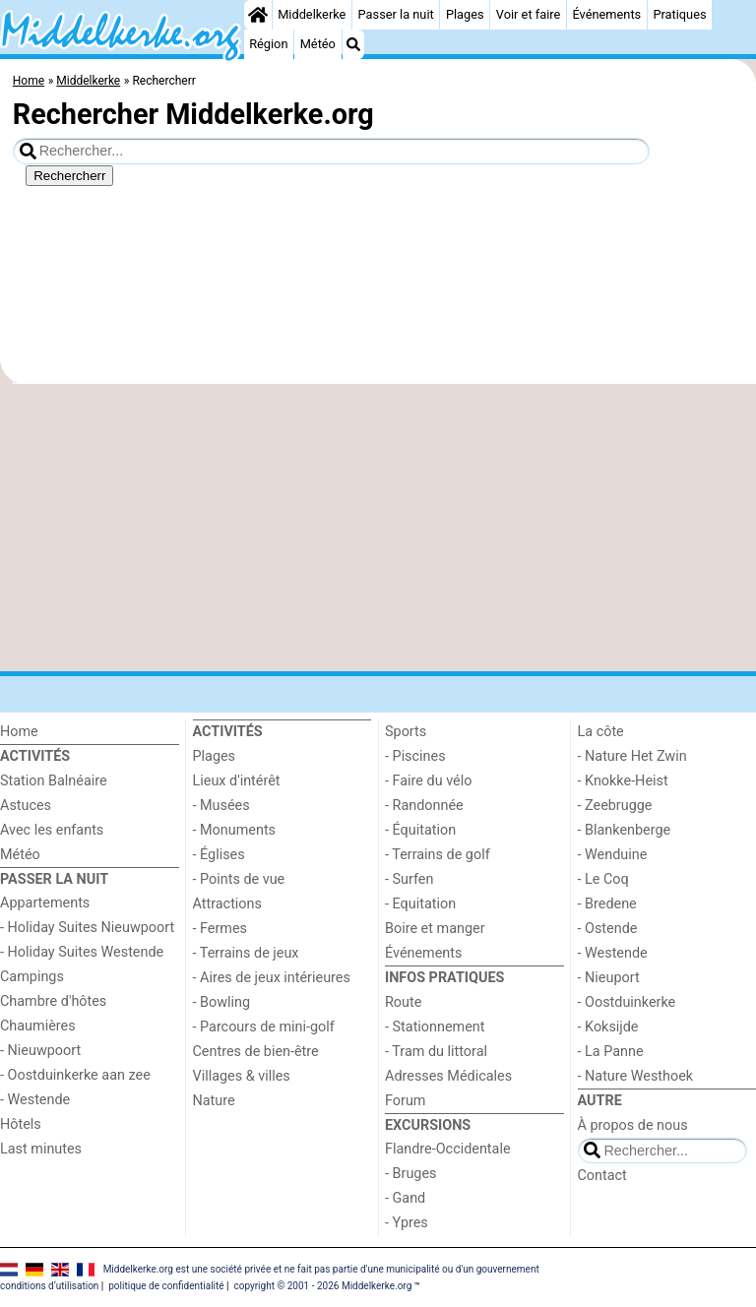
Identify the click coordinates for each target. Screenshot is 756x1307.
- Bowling (222, 1002)
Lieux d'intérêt (237, 781)
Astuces (25, 805)
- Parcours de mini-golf (264, 1027)
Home (19, 731)
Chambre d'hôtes (53, 1001)
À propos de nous (633, 1125)
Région (268, 43)
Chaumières (38, 1026)
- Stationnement (434, 1027)
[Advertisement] (378, 527)
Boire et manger (435, 928)
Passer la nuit (396, 14)
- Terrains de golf (437, 854)
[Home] (258, 15)
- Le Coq (603, 879)
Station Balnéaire (53, 781)
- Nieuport (609, 977)
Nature (214, 1100)
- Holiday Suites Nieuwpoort (87, 927)
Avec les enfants (51, 830)
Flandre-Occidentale (448, 1149)
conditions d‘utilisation (49, 1285)
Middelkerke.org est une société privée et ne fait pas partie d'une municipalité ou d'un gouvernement (321, 1269)
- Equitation (420, 904)
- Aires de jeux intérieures (271, 977)
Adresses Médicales (448, 1076)
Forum (405, 1100)
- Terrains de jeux (246, 953)
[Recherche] (353, 44)
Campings (32, 976)
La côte (601, 731)
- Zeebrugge (615, 805)
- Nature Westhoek (636, 1076)
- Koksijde (608, 1027)
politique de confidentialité (165, 1285)
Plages (465, 14)
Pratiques (679, 14)
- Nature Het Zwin (632, 756)
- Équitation (420, 830)
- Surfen (409, 879)
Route (403, 1002)
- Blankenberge (624, 830)
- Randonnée (424, 805)
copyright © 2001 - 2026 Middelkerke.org (322, 1285)
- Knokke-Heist (623, 781)
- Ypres (406, 1222)
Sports (405, 731)
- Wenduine (613, 854)
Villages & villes (241, 1076)
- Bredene (607, 904)
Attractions (227, 904)
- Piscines (415, 756)
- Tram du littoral (436, 1051)
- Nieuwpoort (40, 1050)
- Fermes (220, 928)
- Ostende (608, 928)
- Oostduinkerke (627, 1002)
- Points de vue (239, 879)
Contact (602, 1175)
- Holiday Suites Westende (81, 952)
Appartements (45, 903)
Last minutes (41, 1149)
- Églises (219, 854)
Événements (606, 14)
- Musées (221, 805)
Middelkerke (312, 14)
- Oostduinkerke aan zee (75, 1075)
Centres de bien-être (256, 1051)
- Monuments (235, 830)
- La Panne (611, 1051)
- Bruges (410, 1173)
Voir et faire (528, 14)
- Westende (35, 1099)
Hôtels (20, 1124)
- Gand (405, 1198)
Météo (318, 43)
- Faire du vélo (428, 781)
